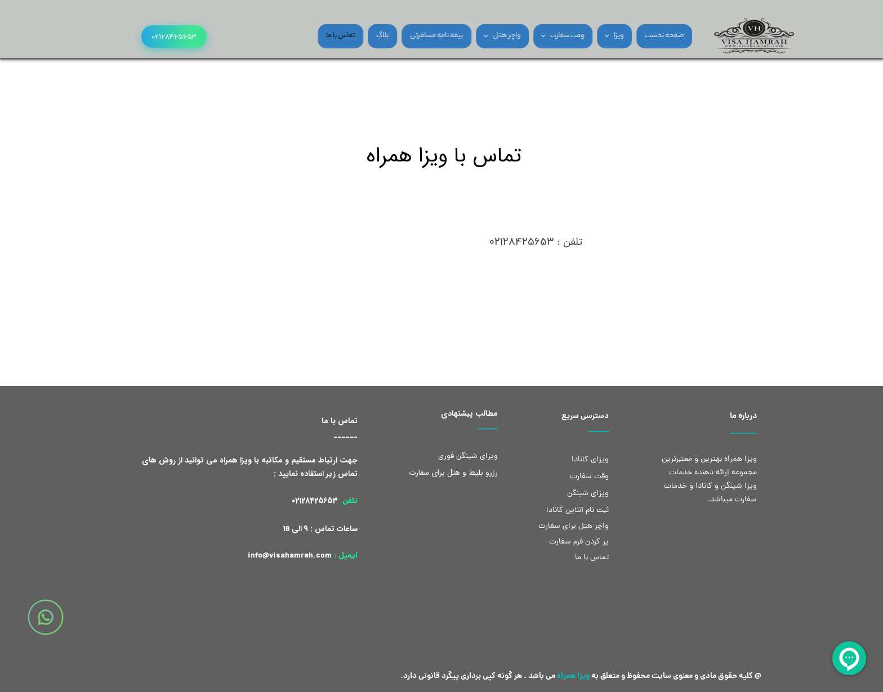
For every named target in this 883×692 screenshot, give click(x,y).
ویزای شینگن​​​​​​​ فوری (468, 456)
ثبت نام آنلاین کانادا (577, 510)
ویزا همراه (573, 676)
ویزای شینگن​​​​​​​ (588, 494)
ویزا (595, 36)
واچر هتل (483, 36)
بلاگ (359, 36)
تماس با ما (317, 36)
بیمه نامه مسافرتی (413, 36)
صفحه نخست (641, 36)
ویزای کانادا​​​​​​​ (590, 460)
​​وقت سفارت (589, 477)
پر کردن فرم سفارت (578, 542)
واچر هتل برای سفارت (573, 526)
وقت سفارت (544, 36)
